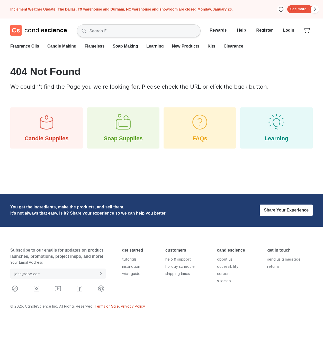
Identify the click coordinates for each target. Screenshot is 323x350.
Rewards (218, 30)
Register (264, 30)
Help (241, 30)
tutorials (129, 259)
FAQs (199, 128)
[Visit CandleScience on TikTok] (15, 288)
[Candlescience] (40, 31)
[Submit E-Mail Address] (100, 274)
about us (224, 259)
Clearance (234, 46)
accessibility (227, 266)
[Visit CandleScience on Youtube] (57, 288)
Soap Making (125, 46)
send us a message (284, 259)
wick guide (131, 273)
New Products (186, 46)
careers (223, 273)
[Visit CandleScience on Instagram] (36, 288)
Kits (211, 46)
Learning (155, 46)
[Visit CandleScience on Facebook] (79, 288)
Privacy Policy (133, 306)
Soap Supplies (123, 128)
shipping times (177, 273)
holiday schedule (180, 266)
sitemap (224, 281)
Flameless (94, 46)
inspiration (131, 266)
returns (273, 266)
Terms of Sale (107, 306)
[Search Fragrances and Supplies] (138, 31)
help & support (178, 259)
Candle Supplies (46, 128)
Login (288, 30)
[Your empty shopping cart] (307, 31)
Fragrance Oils (24, 46)
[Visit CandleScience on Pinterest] (101, 288)
